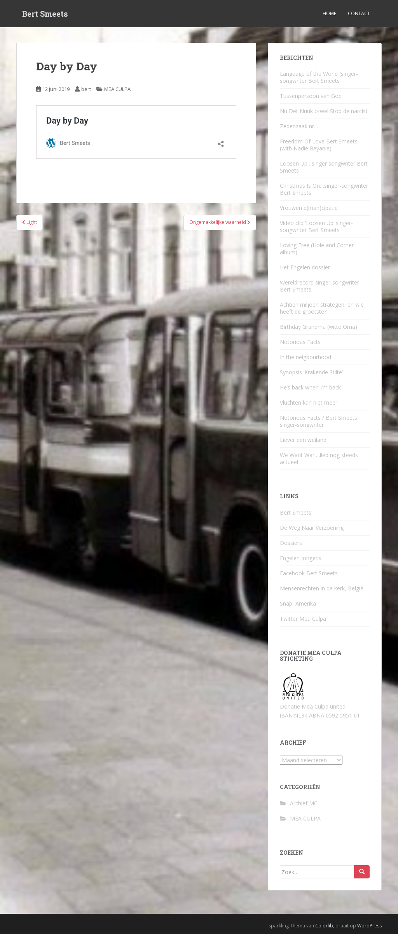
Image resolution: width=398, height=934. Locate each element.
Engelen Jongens (300, 558)
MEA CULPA (117, 89)
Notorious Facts (300, 342)
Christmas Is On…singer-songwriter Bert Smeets (324, 189)
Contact (359, 13)
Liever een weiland (303, 439)
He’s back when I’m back (310, 387)
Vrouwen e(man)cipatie (309, 207)
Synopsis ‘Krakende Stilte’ (311, 372)
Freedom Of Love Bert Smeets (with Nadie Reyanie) (319, 145)
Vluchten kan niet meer (308, 402)
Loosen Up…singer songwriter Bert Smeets (324, 167)
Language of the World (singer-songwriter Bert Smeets (319, 77)
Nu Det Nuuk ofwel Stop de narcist (324, 111)
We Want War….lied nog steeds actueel (319, 458)
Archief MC (304, 803)
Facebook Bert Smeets (309, 573)
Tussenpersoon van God (311, 96)
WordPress (369, 925)
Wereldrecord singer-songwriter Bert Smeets (319, 286)
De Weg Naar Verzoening (312, 527)
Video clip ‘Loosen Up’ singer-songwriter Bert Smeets (316, 226)
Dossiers (291, 542)
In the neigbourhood (305, 357)
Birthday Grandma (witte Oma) (318, 326)
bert (86, 89)
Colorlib (324, 925)
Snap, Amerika (298, 603)
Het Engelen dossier (305, 267)
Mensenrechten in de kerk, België (321, 588)
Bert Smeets (45, 14)
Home (329, 13)
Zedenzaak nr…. (299, 126)
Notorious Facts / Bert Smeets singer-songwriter (318, 421)
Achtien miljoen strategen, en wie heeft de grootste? (322, 308)
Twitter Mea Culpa (303, 618)
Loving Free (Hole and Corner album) (317, 248)
